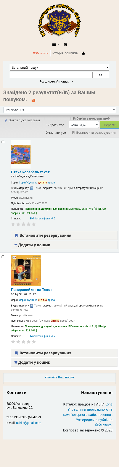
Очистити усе (55, 132)
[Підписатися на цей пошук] (33, 100)
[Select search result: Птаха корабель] (3, 142)
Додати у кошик (32, 244)
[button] (65, 44)
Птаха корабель (30, 172)
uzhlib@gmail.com (28, 423)
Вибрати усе (54, 125)
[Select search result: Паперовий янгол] (3, 256)
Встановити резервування (42, 235)
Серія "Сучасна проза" (37, 182)
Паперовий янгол (31, 289)
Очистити (40, 53)
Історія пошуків (65, 53)
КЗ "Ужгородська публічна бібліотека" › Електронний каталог (61, 21)
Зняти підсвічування (22, 120)
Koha (109, 404)
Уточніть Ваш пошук (59, 377)
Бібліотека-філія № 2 (42, 218)
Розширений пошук (56, 81)
